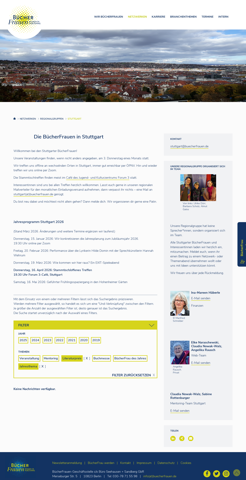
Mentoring (51, 358)
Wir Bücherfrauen (108, 17)
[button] (173, 438)
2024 (35, 340)
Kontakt (125, 463)
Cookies (186, 463)
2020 (84, 340)
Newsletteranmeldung (67, 463)
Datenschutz (166, 463)
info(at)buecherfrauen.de (159, 476)
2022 (59, 340)
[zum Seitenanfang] (236, 472)
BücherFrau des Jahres (130, 358)
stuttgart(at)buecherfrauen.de (33, 194)
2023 (47, 340)
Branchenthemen (183, 17)
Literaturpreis (72, 358)
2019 (96, 340)
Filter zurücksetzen (131, 375)
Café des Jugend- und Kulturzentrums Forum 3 (97, 178)
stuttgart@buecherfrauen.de (189, 146)
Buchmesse (101, 358)
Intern (223, 17)
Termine (207, 17)
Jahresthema (28, 366)
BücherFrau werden (101, 463)
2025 (23, 340)
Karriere (158, 17)
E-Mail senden (200, 298)
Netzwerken (137, 17)
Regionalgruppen (51, 118)
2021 (72, 340)
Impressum (144, 463)
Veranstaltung (29, 358)
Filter (86, 325)
